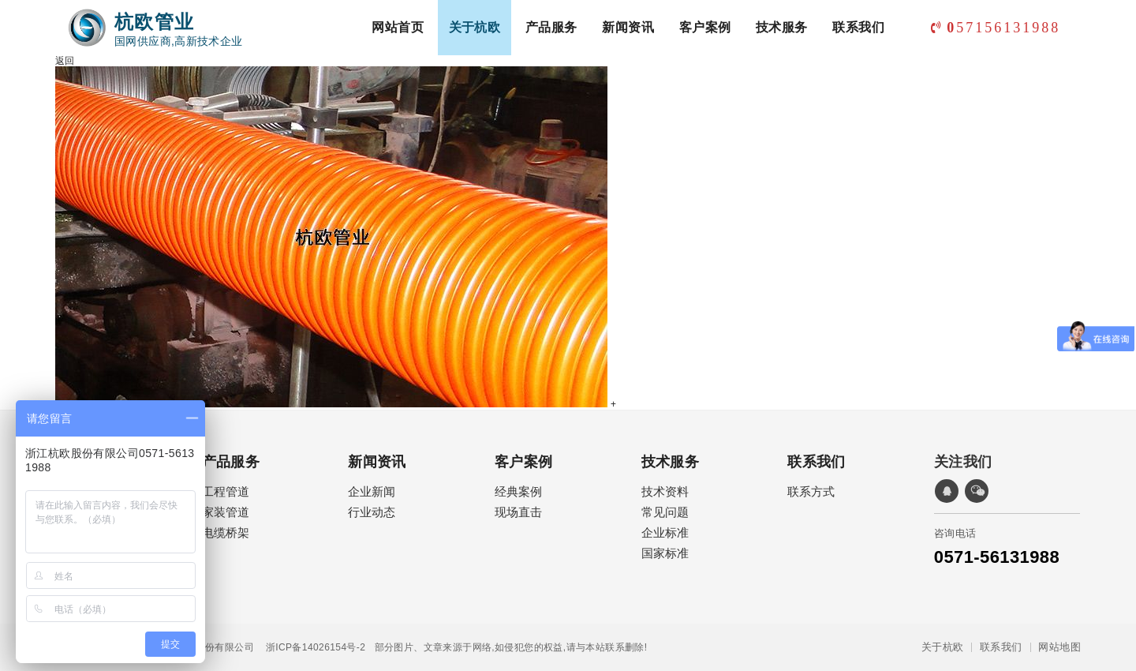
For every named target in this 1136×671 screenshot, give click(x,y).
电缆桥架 (225, 532)
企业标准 (665, 532)
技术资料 (665, 491)
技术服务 (782, 27)
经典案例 (518, 491)
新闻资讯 (628, 27)
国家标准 (665, 553)
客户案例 (705, 27)
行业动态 (371, 512)
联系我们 (858, 27)
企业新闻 (371, 491)
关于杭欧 (475, 27)
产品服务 (551, 27)
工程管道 (225, 491)
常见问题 (665, 512)
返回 (65, 60)
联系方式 (811, 491)
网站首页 (398, 27)
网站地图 (1059, 647)
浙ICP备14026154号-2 (309, 647)
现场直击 (518, 512)
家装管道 (225, 512)
